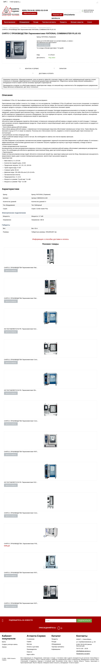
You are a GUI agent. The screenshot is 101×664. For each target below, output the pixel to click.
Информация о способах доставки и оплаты (50, 239)
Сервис (29, 641)
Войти (4, 642)
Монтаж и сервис (32, 68)
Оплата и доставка (33, 647)
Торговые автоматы (49, 22)
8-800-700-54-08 (81, 644)
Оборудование (24, 22)
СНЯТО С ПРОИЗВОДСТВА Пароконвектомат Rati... (20, 267)
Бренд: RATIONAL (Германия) (46, 37)
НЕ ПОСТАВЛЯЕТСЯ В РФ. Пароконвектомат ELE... (20, 329)
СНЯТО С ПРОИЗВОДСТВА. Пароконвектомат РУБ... (21, 543)
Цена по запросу (43, 45)
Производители (32, 649)
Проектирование (9, 22)
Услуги (89, 22)
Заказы (4, 647)
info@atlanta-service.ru (83, 651)
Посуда (35, 22)
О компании (30, 639)
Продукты (63, 22)
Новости (29, 652)
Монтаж (29, 644)
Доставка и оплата (46, 73)
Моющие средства (77, 22)
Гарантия (62, 68)
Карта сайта (30, 654)
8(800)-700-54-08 (28, 10)
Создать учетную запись (10, 644)
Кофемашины (55, 649)
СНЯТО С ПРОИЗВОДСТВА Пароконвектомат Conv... (21, 359)
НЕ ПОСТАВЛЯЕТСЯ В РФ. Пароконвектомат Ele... (20, 390)
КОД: (38, 55)
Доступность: (41, 57)
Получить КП (57, 14)
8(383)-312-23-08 (42, 10)
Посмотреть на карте (83, 653)
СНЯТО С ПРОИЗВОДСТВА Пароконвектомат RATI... (21, 451)
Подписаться (84, 620)
